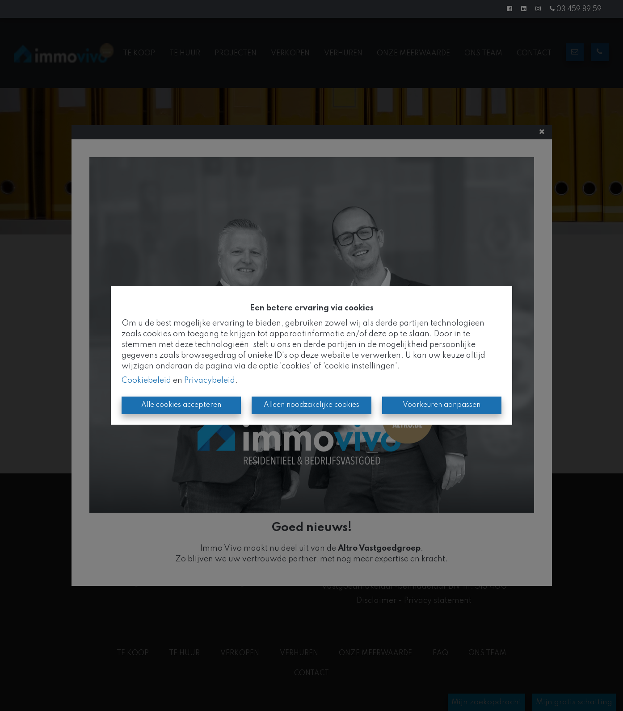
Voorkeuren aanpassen (441, 405)
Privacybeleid (209, 380)
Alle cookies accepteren (181, 405)
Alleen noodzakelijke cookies (311, 405)
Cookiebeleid (146, 380)
